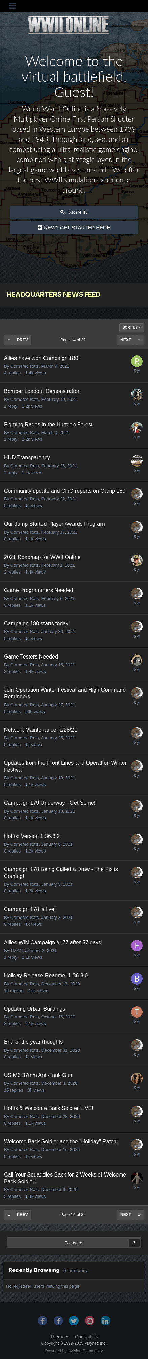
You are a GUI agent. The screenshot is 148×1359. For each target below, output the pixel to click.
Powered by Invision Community (74, 1351)
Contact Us (86, 1336)
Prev (22, 340)
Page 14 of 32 (74, 340)
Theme (59, 1336)
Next (125, 340)
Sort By (132, 327)
